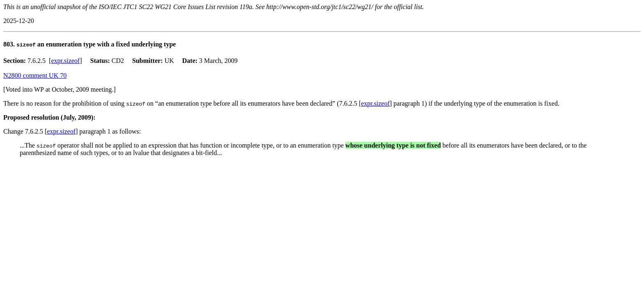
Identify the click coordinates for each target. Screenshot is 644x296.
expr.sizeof (65, 60)
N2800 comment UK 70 (35, 75)
